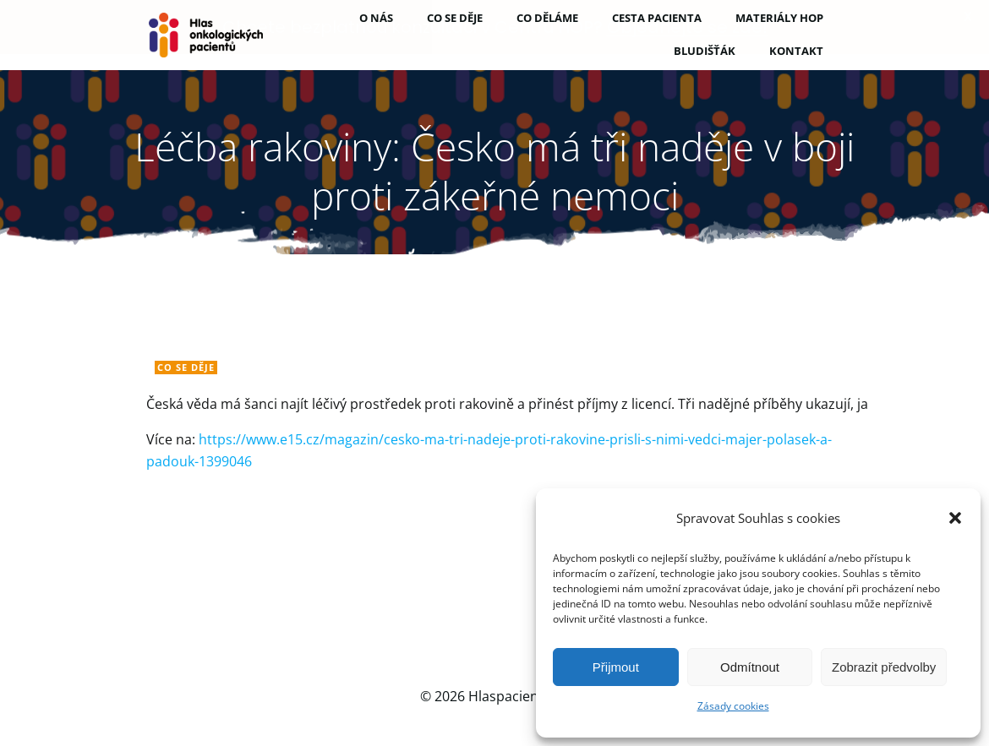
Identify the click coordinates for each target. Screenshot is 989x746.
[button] (955, 517)
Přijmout (616, 667)
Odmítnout (749, 667)
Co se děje (186, 366)
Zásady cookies (733, 706)
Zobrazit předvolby (884, 667)
